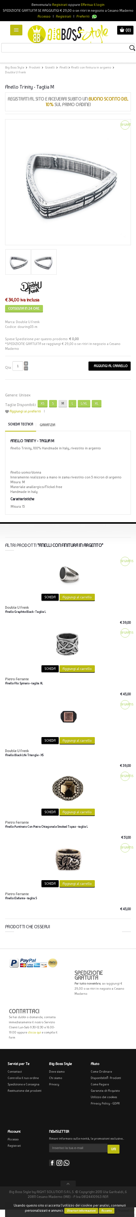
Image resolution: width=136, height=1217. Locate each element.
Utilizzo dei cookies (104, 1097)
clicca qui (34, 1032)
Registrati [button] (59, 5)
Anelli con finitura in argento (91, 67)
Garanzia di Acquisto (105, 1090)
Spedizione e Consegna (23, 1084)
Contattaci (15, 1071)
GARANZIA (47, 425)
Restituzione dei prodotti (24, 1090)
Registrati (63, 16)
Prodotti (34, 67)
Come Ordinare (101, 1071)
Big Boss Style (14, 67)
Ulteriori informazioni (81, 1210)
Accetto (106, 1210)
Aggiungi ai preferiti (25, 411)
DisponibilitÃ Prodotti (106, 1078)
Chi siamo (55, 1078)
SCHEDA (50, 597)
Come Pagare (100, 1084)
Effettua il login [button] (92, 5)
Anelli (63, 67)
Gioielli (50, 67)
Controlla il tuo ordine (23, 1078)
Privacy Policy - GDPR (105, 1103)
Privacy (54, 1084)
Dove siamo (57, 1071)
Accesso (44, 16)
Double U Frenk (15, 72)
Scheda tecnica (20, 424)
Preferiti (83, 16)
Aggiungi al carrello (110, 366)
